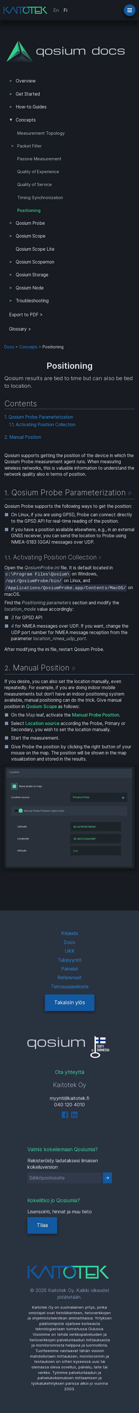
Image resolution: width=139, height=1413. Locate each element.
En (56, 10)
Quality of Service (34, 184)
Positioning (29, 210)
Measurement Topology (41, 133)
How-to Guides (31, 107)
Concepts (26, 120)
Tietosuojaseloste (70, 986)
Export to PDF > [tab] (26, 314)
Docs (9, 347)
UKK (70, 951)
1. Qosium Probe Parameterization (38, 417)
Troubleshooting (32, 300)
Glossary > (20, 329)
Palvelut (69, 969)
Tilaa (42, 1225)
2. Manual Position (22, 437)
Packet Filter (29, 146)
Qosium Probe (30, 223)
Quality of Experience (38, 171)
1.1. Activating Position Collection (42, 424)
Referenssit (69, 977)
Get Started (28, 94)
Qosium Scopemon (35, 262)
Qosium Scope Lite (35, 249)
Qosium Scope (30, 236)
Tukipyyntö (70, 960)
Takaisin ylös (69, 1002)
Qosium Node (30, 288)
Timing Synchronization (40, 197)
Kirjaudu (69, 933)
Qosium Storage (32, 275)
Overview (26, 81)
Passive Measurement (39, 159)
